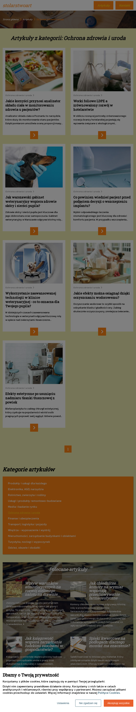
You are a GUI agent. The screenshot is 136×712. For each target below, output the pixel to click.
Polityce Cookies (109, 693)
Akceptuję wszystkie (118, 703)
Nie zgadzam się (88, 703)
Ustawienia (63, 703)
